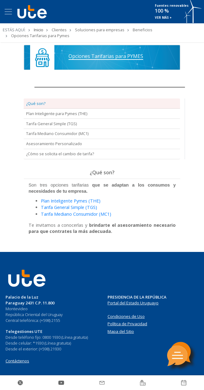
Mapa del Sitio (121, 331)
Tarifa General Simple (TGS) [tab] (51, 123)
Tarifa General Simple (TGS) (69, 207)
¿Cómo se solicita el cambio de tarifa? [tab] (60, 153)
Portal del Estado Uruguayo (133, 303)
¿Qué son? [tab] (35, 103)
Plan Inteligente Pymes (64, 201)
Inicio (38, 30)
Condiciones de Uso (126, 316)
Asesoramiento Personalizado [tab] (54, 143)
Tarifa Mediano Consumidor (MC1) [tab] (57, 133)
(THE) (94, 201)
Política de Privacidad (127, 323)
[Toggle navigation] (8, 11)
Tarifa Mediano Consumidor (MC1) (76, 214)
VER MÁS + (163, 17)
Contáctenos (17, 361)
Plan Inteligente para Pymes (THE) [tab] (56, 113)
